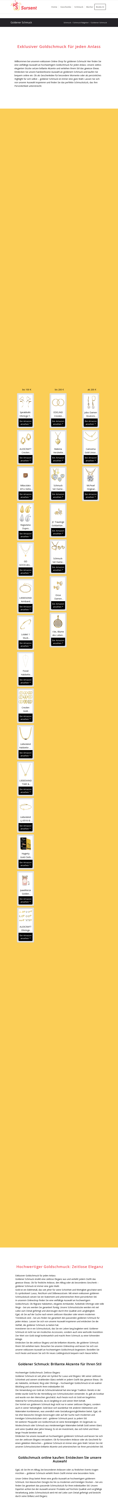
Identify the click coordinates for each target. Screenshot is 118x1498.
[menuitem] (54, 7)
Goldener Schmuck (21, 22)
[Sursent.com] (25, 7)
